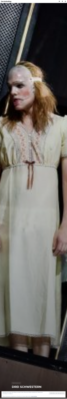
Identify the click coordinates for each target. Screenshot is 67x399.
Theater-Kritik (16, 383)
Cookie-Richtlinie (34, 396)
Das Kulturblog (6, 1)
